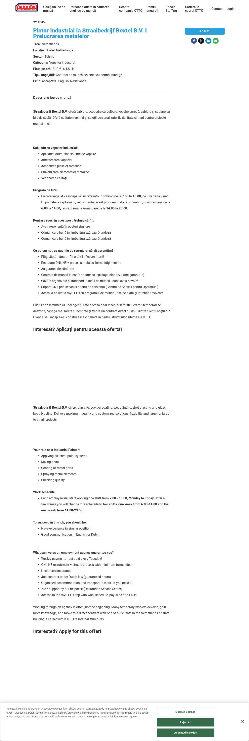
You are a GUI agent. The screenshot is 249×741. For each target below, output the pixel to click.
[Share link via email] (215, 40)
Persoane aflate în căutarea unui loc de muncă (90, 8)
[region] (124, 722)
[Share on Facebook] (194, 40)
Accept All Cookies (185, 732)
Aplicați (204, 31)
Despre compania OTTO (130, 8)
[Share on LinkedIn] (208, 40)
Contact (216, 9)
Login (230, 9)
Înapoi (39, 21)
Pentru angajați (152, 8)
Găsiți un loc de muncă (54, 8)
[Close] (242, 721)
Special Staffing (171, 8)
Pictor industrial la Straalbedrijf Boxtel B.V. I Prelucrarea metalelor (90, 33)
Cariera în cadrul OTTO (194, 8)
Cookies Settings (185, 711)
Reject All (185, 722)
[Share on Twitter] (201, 40)
